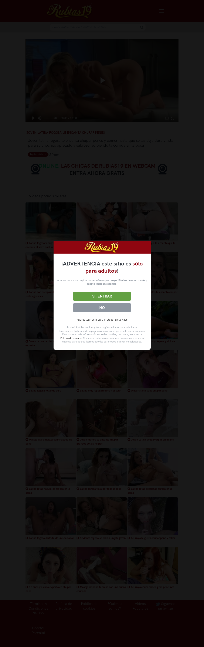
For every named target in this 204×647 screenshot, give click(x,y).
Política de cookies (70, 338)
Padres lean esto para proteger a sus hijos (102, 319)
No (102, 307)
